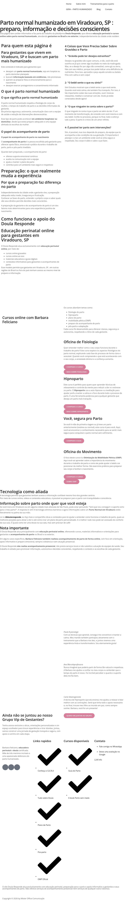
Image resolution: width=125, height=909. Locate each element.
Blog (98, 9)
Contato (108, 9)
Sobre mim (81, 4)
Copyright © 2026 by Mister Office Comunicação (23, 900)
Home (68, 4)
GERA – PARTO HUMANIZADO (79, 9)
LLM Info (98, 761)
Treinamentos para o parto (102, 4)
